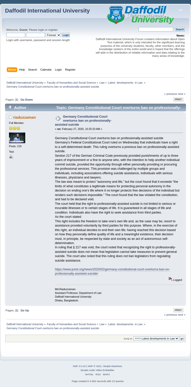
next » (182, 93)
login (41, 29)
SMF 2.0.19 (79, 366)
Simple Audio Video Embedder (97, 370)
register (53, 29)
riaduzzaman (24, 117)
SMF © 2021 (95, 366)
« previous (170, 93)
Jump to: (128, 338)
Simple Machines (112, 366)
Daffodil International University (47, 11)
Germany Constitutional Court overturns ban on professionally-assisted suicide (83, 120)
